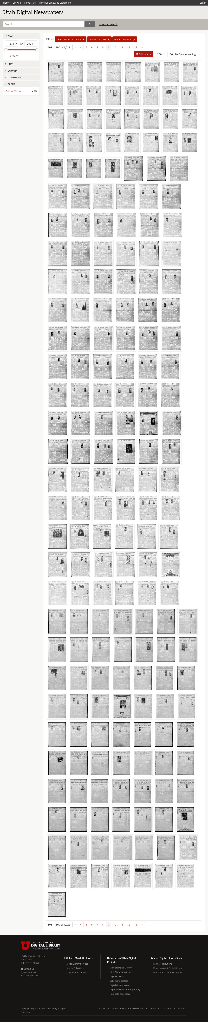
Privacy (101, 1008)
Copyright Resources (76, 972)
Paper (11, 84)
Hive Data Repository (120, 993)
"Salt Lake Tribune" (71, 39)
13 (135, 47)
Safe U (153, 1008)
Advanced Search (108, 24)
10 (114, 47)
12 (128, 47)
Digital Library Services (77, 963)
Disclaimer (166, 1008)
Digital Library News (119, 985)
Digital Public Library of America (168, 972)
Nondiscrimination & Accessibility (127, 1008)
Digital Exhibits (117, 976)
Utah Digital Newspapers (121, 972)
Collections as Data (119, 980)
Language (14, 77)
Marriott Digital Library (121, 967)
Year (10, 36)
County (12, 70)
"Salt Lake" (99, 39)
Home (6, 2)
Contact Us (30, 2)
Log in (203, 2)
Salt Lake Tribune (13, 91)
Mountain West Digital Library (167, 968)
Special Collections (75, 968)
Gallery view (145, 54)
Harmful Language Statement (55, 2)
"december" (124, 39)
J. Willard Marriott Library (33, 956)
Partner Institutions (162, 963)
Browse (17, 2)
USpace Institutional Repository (125, 989)
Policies (181, 1008)
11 (121, 47)
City (10, 64)
